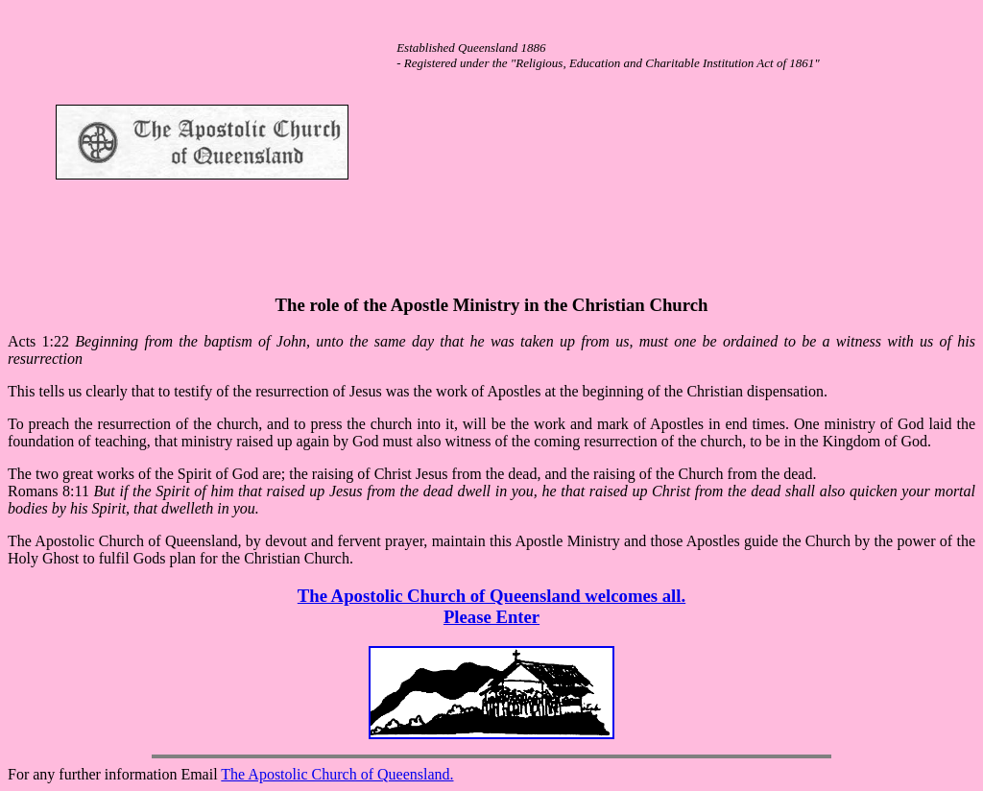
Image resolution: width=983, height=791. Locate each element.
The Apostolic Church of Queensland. (337, 774)
